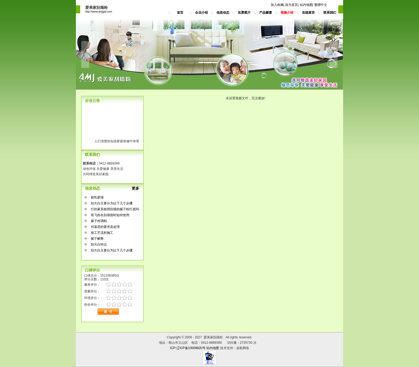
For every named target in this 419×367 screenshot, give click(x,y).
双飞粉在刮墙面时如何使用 (110, 215)
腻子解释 (97, 238)
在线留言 (308, 12)
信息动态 (222, 12)
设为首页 (291, 5)
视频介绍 (287, 12)
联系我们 (329, 12)
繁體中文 (320, 5)
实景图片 (244, 12)
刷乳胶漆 (97, 197)
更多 (137, 188)
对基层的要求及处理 (105, 227)
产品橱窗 (265, 12)
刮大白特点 (99, 244)
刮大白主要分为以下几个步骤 (112, 203)
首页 (180, 12)
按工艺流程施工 (102, 233)
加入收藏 (277, 5)
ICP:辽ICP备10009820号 (187, 348)
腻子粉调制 (99, 221)
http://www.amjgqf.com (98, 11)
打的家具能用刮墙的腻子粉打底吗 (115, 209)
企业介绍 (201, 12)
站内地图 (306, 5)
